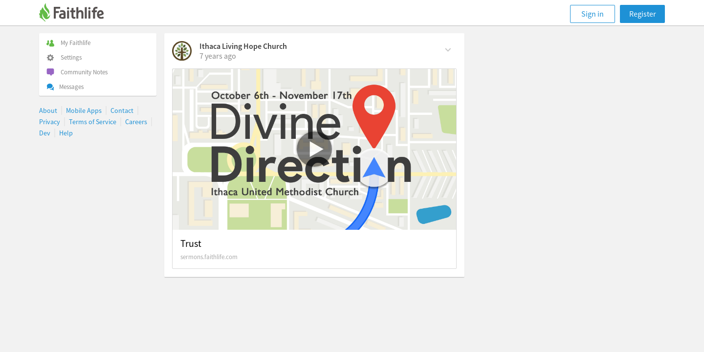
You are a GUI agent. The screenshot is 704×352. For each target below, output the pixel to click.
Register (642, 14)
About (48, 110)
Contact (121, 110)
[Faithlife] (77, 14)
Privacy (49, 121)
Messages (65, 87)
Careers (136, 121)
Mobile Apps (84, 110)
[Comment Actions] (448, 49)
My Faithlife (68, 43)
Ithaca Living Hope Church (243, 46)
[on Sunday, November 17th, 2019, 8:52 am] (217, 56)
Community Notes (77, 72)
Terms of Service (92, 121)
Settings (64, 57)
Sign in (592, 14)
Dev (44, 133)
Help (66, 133)
